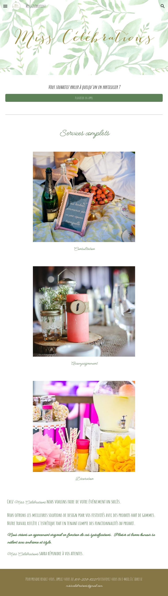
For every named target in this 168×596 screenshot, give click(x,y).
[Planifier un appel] (84, 98)
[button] (5, 6)
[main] (84, 87)
